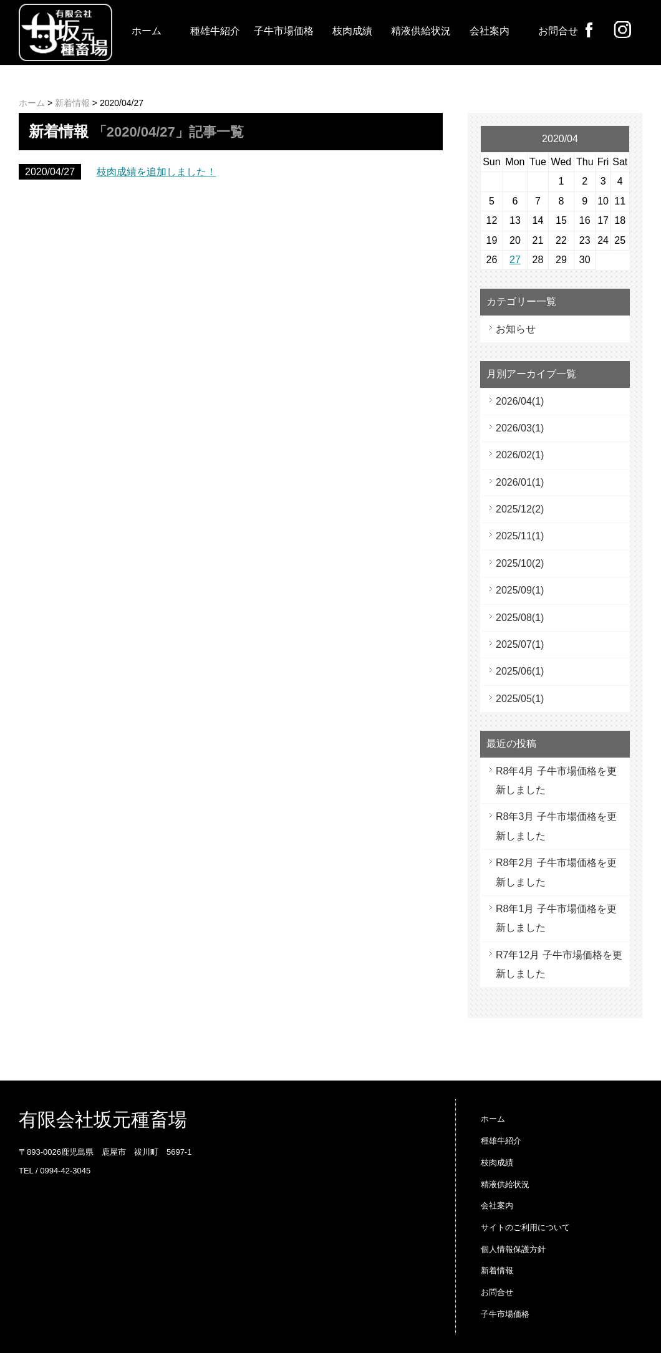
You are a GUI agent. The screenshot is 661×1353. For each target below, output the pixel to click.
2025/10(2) (520, 563)
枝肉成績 (352, 31)
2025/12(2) (520, 509)
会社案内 (489, 31)
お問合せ (558, 31)
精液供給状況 (421, 31)
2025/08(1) (520, 617)
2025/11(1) (520, 536)
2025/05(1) (520, 698)
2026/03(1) (520, 428)
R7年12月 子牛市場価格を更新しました (559, 964)
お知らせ (516, 329)
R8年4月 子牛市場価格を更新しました (556, 780)
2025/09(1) (520, 590)
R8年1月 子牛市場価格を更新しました (556, 918)
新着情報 (72, 103)
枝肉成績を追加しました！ (156, 171)
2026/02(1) (520, 455)
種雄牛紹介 (215, 31)
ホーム (147, 31)
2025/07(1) (520, 644)
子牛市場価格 (284, 31)
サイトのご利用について (525, 1227)
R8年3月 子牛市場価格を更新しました (556, 825)
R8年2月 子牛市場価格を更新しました (556, 872)
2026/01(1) (520, 482)
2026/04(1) (520, 401)
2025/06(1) (520, 671)
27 (515, 259)
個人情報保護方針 (513, 1249)
